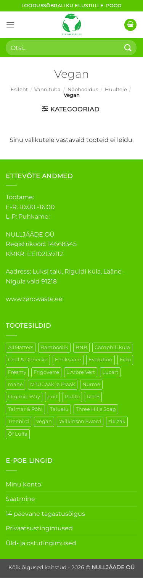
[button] (10, 24)
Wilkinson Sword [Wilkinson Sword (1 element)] (80, 421)
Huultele (116, 89)
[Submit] (128, 47)
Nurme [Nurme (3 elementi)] (91, 384)
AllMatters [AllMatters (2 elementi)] (20, 347)
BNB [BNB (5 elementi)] (81, 347)
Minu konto (23, 484)
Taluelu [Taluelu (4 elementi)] (59, 409)
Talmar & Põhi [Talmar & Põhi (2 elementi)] (25, 409)
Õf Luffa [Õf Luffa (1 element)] (17, 434)
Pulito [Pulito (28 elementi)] (72, 396)
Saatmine (20, 498)
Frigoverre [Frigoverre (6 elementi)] (46, 372)
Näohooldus (82, 89)
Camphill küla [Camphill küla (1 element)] (112, 347)
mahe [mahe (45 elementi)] (15, 384)
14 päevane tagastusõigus (45, 513)
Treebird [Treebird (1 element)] (18, 421)
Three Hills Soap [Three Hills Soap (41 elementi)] (96, 409)
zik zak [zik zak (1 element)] (116, 421)
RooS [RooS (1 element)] (93, 396)
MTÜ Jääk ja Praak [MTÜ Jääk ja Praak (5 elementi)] (52, 384)
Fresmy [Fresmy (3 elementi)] (17, 372)
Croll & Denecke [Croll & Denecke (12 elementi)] (28, 359)
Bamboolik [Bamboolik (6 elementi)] (54, 347)
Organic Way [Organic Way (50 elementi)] (24, 396)
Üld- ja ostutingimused (41, 543)
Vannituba (47, 89)
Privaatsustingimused (39, 528)
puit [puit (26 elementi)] (52, 396)
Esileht (19, 89)
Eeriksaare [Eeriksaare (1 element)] (68, 359)
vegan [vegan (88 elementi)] (44, 421)
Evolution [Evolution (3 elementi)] (100, 359)
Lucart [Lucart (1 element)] (110, 372)
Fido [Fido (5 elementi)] (125, 359)
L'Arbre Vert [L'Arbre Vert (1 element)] (80, 372)
